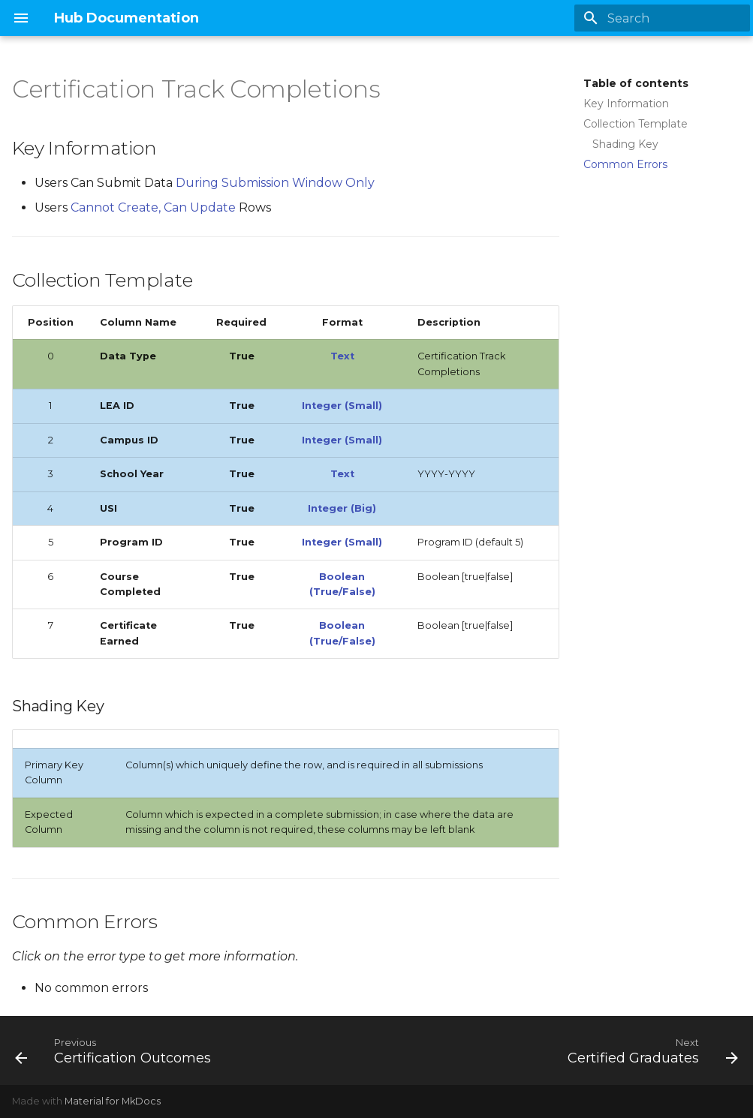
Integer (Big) (342, 508)
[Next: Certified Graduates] (650, 1050)
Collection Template (635, 124)
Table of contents (635, 83)
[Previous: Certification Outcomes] (116, 1050)
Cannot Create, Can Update (155, 207)
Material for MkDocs (113, 1101)
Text (342, 356)
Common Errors (625, 164)
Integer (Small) (342, 405)
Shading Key (625, 144)
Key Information (626, 103)
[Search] (662, 18)
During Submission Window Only (275, 183)
